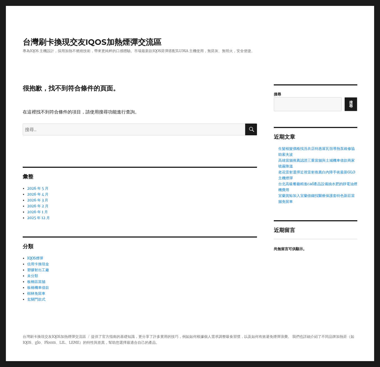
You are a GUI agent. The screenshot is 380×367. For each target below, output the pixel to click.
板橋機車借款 (38, 287)
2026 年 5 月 (37, 188)
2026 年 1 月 (37, 212)
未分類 (32, 275)
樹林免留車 (36, 293)
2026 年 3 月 (37, 200)
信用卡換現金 (38, 264)
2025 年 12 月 (38, 217)
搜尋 (277, 94)
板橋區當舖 (36, 281)
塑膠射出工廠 (38, 270)
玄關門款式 (36, 299)
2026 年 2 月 (37, 206)
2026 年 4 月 (37, 194)
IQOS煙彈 (35, 258)
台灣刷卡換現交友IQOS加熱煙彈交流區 (92, 42)
